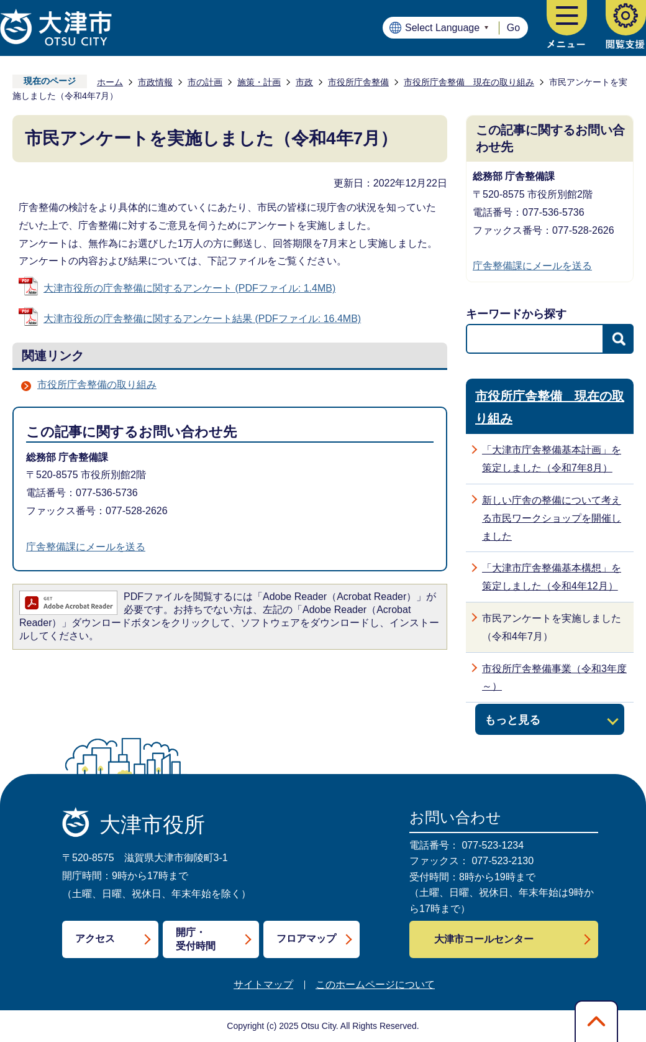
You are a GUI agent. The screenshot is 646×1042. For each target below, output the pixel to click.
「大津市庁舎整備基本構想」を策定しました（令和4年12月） (551, 577)
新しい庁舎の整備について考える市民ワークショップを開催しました (551, 518)
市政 (304, 82)
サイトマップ (263, 984)
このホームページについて (375, 984)
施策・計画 (259, 82)
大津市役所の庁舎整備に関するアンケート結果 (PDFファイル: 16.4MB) (202, 318)
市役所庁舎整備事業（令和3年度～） (554, 677)
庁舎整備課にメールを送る (85, 547)
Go (513, 27)
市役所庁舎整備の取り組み (97, 384)
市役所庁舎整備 (358, 82)
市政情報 (155, 82)
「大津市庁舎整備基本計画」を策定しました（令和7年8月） (551, 459)
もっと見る (512, 719)
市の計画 (205, 82)
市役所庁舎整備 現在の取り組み (469, 82)
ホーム (110, 82)
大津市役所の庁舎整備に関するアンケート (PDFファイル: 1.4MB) (189, 288)
